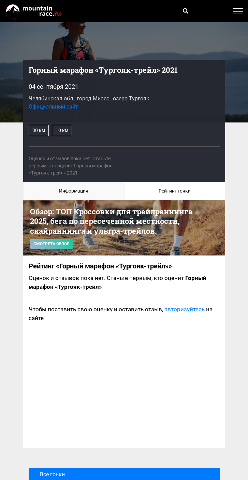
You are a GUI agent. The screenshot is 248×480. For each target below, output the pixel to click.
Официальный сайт (53, 106)
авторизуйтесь (184, 309)
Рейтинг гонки (175, 191)
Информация (73, 191)
